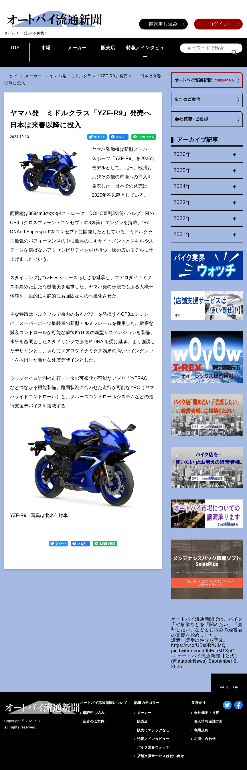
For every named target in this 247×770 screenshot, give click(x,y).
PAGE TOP (229, 684)
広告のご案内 (94, 721)
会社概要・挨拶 (206, 713)
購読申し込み (163, 23)
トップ (10, 76)
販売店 (108, 47)
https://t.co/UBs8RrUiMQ (198, 645)
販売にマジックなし (153, 730)
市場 (46, 47)
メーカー (77, 47)
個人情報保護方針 (208, 721)
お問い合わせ (205, 739)
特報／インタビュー (145, 52)
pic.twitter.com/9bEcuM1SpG (203, 650)
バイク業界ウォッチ (153, 747)
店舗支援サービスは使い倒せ (160, 756)
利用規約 (201, 730)
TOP (15, 47)
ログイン (218, 23)
